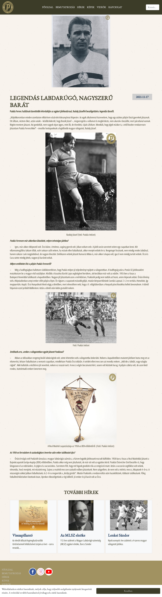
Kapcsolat (115, 7)
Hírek (80, 7)
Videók (101, 7)
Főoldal (47, 7)
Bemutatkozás (65, 7)
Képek (90, 7)
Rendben (128, 590)
